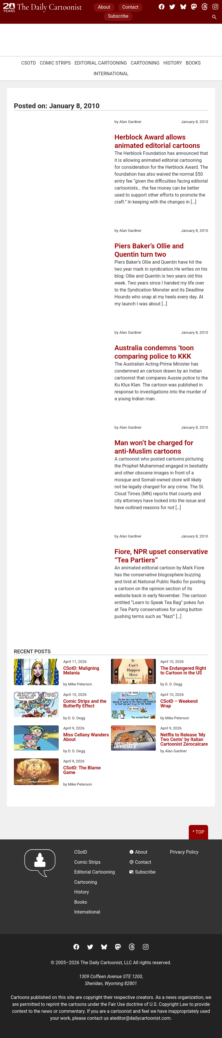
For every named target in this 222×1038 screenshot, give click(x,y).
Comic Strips (55, 63)
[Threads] (204, 6)
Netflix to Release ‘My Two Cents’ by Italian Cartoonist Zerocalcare (184, 740)
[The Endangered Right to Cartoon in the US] (133, 672)
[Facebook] (161, 6)
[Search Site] (215, 17)
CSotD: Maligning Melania (81, 671)
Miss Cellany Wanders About (86, 737)
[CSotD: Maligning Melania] (36, 673)
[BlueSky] (183, 6)
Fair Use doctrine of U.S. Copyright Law (148, 1004)
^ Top (198, 832)
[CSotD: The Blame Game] (36, 772)
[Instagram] (215, 6)
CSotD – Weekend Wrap (179, 704)
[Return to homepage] (42, 887)
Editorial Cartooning (101, 63)
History (172, 63)
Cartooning (145, 63)
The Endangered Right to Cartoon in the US (183, 671)
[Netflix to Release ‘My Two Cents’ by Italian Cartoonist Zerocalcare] (133, 739)
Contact (130, 7)
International (111, 73)
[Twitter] (172, 6)
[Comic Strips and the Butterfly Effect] (36, 705)
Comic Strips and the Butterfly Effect (85, 704)
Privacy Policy (184, 852)
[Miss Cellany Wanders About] (36, 739)
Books (193, 63)
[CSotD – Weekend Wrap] (133, 706)
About (104, 7)
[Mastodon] (193, 6)
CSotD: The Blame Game (82, 770)
